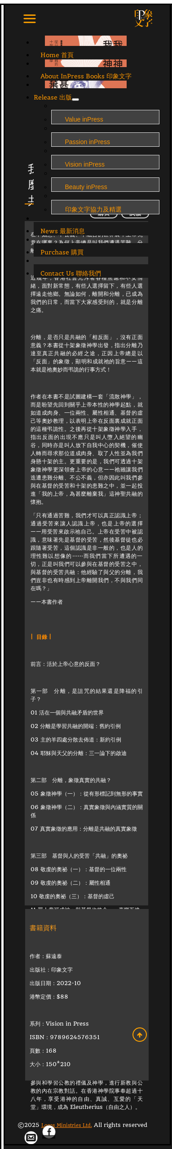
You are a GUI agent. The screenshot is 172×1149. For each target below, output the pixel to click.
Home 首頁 (57, 55)
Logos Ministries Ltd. (66, 1125)
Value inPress (84, 119)
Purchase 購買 (62, 252)
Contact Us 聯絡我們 (70, 273)
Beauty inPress (86, 186)
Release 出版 (53, 97)
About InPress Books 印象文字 (86, 76)
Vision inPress (85, 164)
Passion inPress (87, 141)
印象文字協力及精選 (93, 209)
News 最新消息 (62, 231)
